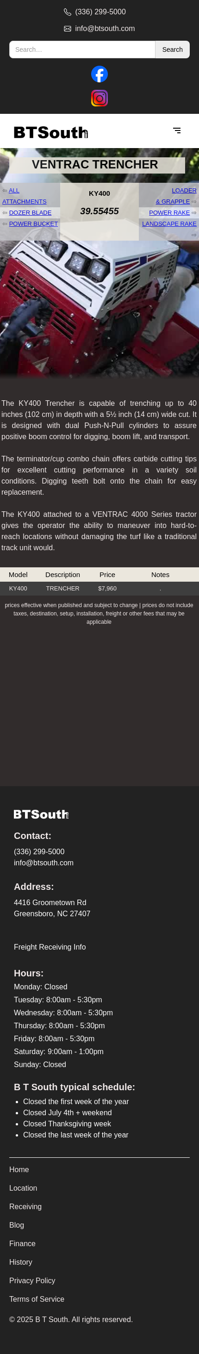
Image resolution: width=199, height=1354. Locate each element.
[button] (177, 131)
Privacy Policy (32, 1281)
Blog (16, 1225)
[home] (48, 131)
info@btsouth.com (44, 863)
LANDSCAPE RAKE (169, 223)
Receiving (25, 1207)
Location (23, 1188)
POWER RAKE (169, 212)
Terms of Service (36, 1299)
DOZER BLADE (30, 212)
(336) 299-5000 (39, 852)
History (20, 1262)
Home (19, 1170)
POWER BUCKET (33, 223)
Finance (22, 1244)
